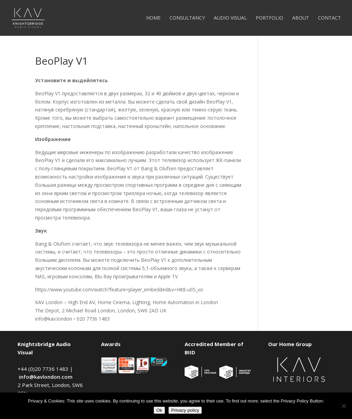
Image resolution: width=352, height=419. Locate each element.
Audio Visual (230, 18)
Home (153, 18)
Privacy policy (185, 410)
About (300, 18)
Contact (329, 18)
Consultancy (187, 18)
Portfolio (269, 18)
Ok (159, 410)
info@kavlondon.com (46, 376)
